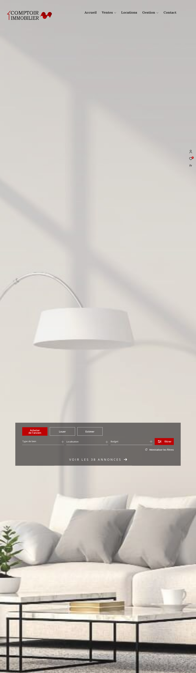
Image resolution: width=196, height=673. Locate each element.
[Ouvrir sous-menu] (115, 12)
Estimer (89, 431)
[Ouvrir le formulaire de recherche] (164, 441)
